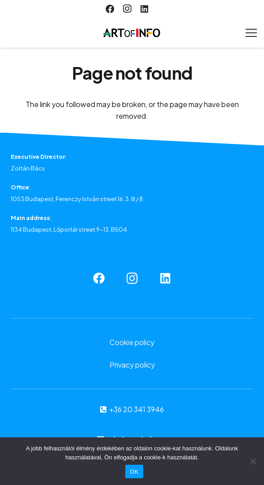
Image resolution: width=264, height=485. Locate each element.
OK (134, 471)
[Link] (132, 33)
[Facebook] (109, 9)
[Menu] (251, 33)
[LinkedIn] (144, 9)
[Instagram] (127, 9)
